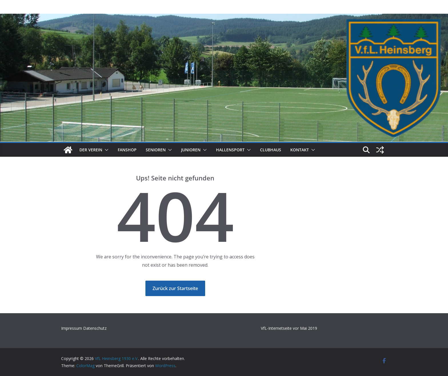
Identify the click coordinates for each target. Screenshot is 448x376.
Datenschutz (95, 328)
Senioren (156, 149)
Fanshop (127, 149)
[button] (105, 150)
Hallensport (230, 149)
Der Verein (90, 149)
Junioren (191, 149)
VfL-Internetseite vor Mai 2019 (289, 328)
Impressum (72, 328)
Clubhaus (270, 149)
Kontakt (299, 149)
